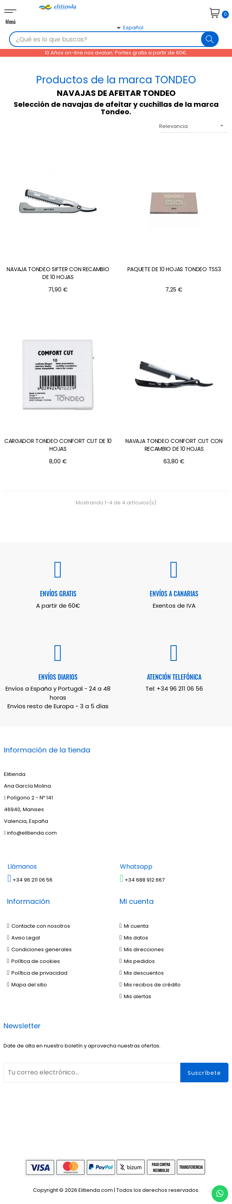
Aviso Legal (23, 937)
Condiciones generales (39, 949)
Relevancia (193, 126)
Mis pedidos (137, 961)
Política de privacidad (37, 973)
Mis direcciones (142, 949)
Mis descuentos (142, 973)
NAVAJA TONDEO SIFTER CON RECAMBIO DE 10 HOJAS (58, 273)
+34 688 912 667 (142, 880)
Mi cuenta (134, 926)
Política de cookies (33, 961)
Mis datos (134, 937)
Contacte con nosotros (38, 926)
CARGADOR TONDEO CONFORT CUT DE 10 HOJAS (58, 445)
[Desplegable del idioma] (121, 41)
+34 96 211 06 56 (180, 688)
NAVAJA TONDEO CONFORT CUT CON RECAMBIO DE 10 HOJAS (173, 445)
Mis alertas (135, 996)
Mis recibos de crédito (150, 984)
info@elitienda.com (30, 833)
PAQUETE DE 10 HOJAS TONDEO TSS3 (174, 269)
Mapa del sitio (27, 984)
